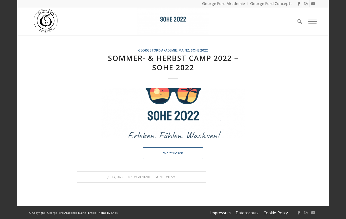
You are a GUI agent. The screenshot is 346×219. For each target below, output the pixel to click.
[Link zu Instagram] (305, 3)
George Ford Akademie (157, 50)
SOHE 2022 (199, 50)
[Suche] (299, 21)
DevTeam (168, 177)
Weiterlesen (173, 152)
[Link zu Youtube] (313, 3)
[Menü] (311, 21)
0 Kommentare (139, 177)
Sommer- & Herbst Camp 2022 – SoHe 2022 (173, 62)
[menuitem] (220, 212)
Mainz (184, 50)
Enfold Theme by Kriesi (103, 212)
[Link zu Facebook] (298, 3)
